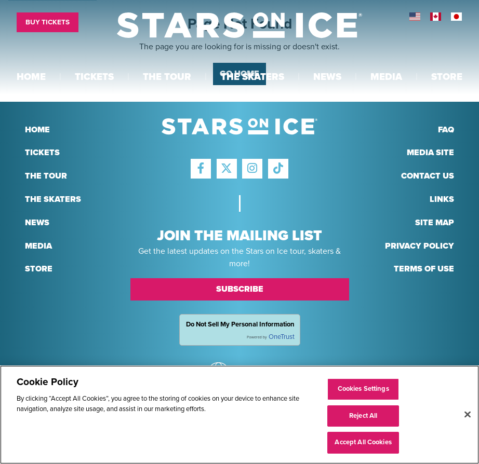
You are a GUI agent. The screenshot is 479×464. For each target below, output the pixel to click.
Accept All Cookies (363, 442)
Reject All (363, 416)
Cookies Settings (363, 389)
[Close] (467, 414)
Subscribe (239, 289)
